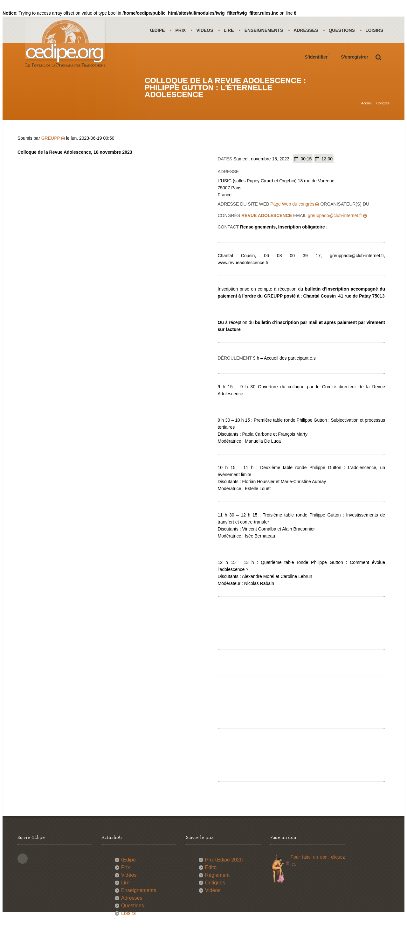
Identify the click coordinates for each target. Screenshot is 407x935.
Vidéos (205, 30)
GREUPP (50, 154)
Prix (181, 30)
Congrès (383, 105)
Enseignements (264, 30)
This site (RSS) (22, 874)
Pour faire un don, (311, 872)
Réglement (217, 891)
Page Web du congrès (292, 219)
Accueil (366, 105)
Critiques (215, 898)
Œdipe (157, 30)
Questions (343, 30)
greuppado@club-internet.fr (335, 231)
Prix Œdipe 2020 (224, 875)
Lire (229, 30)
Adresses (307, 30)
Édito (211, 883)
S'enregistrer (354, 83)
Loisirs (159, 56)
